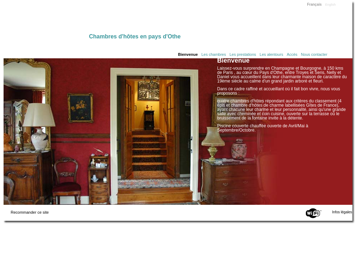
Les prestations (243, 54)
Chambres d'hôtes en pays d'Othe (134, 36)
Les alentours (271, 54)
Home (46, 18)
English (330, 4)
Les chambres (213, 54)
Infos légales (342, 212)
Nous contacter (314, 54)
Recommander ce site (30, 212)
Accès (292, 54)
